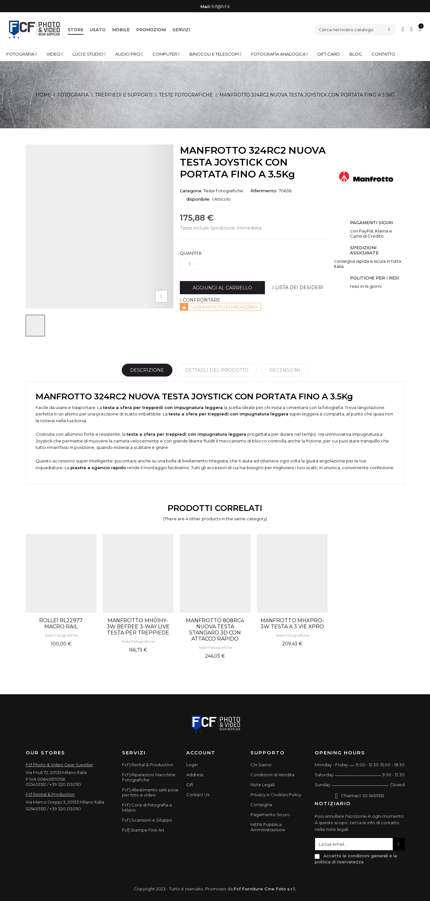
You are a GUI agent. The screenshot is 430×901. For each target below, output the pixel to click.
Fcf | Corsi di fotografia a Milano (147, 807)
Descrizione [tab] (147, 370)
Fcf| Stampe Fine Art (143, 830)
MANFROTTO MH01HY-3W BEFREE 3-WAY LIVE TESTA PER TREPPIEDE (138, 626)
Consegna (261, 804)
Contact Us (197, 794)
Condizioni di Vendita (272, 774)
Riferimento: (263, 190)
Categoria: (191, 190)
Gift (189, 784)
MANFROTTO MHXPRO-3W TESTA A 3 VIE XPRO (292, 623)
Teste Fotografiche (223, 190)
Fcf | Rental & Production (147, 764)
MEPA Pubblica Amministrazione (267, 827)
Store (75, 29)
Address (194, 774)
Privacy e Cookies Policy (275, 794)
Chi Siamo (261, 764)
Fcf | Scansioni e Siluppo (147, 820)
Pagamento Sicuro (270, 814)
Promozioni (151, 29)
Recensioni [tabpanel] (284, 370)
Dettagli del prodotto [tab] (217, 370)
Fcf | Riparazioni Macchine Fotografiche (149, 777)
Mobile (121, 29)
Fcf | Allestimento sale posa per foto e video (150, 792)
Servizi (181, 29)
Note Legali (262, 784)
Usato (98, 29)
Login (192, 764)
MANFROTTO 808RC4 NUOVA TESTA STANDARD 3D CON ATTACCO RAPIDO (215, 629)
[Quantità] (189, 264)
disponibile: (198, 199)
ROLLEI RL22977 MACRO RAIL (61, 623)
